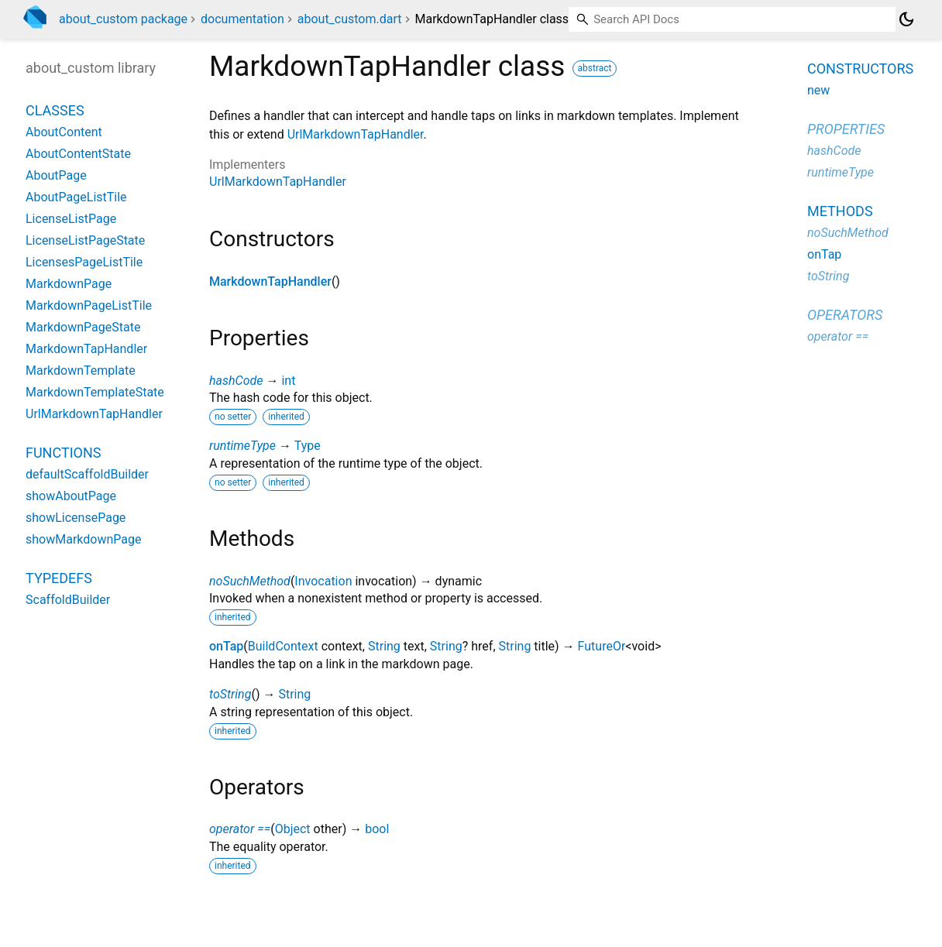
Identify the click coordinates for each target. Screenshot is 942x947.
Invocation (323, 581)
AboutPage (56, 175)
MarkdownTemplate (81, 370)
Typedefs (59, 578)
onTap (226, 646)
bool (377, 829)
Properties (846, 129)
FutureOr (602, 646)
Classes (55, 110)
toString (230, 694)
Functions (63, 452)
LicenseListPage (71, 218)
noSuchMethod (250, 581)
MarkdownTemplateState (95, 392)
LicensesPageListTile (84, 262)
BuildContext (283, 646)
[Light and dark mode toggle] (906, 19)
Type (307, 445)
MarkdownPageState (83, 327)
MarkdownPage (69, 283)
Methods (840, 211)
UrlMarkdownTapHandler (355, 134)
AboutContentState (78, 153)
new (818, 90)
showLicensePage (75, 517)
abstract (595, 68)
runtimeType (242, 445)
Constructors (860, 68)
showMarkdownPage (83, 539)
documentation (242, 19)
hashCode (236, 380)
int (288, 380)
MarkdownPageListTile (89, 305)
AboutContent (64, 132)
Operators (844, 315)
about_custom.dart (349, 19)
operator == (239, 829)
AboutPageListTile (76, 197)
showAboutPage (71, 496)
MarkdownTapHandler (270, 281)
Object (293, 829)
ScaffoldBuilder (68, 599)
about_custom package (123, 19)
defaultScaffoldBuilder (87, 474)
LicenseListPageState (85, 240)
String (384, 646)
